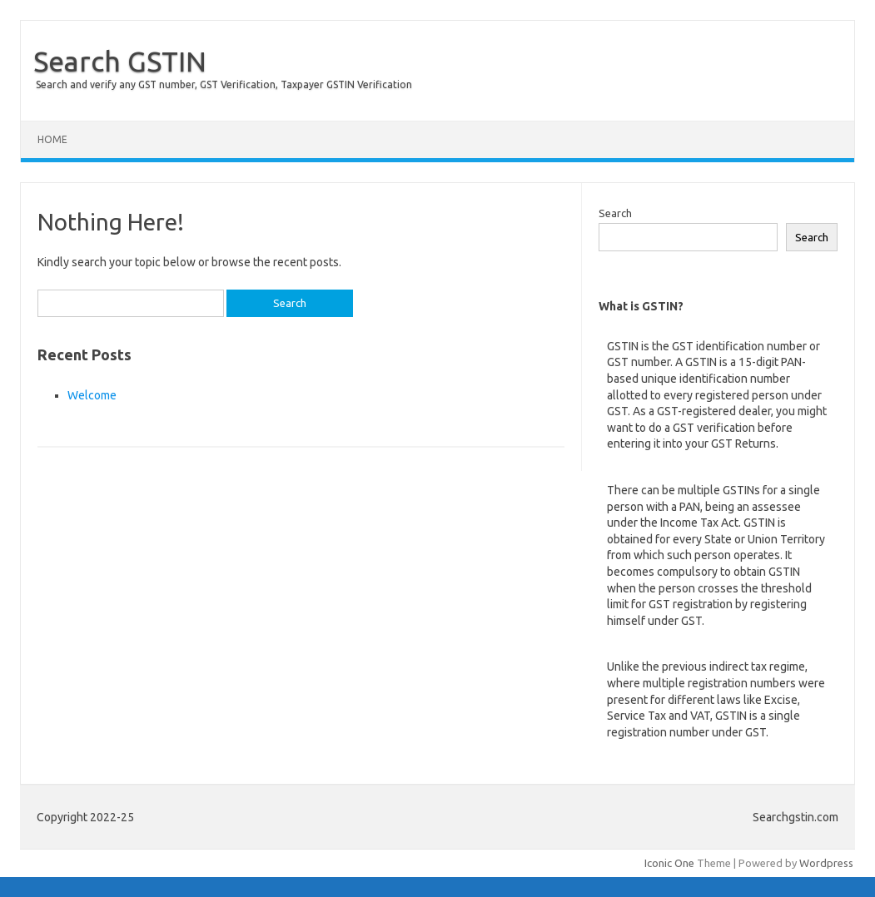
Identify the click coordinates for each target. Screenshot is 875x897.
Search (615, 213)
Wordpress (826, 863)
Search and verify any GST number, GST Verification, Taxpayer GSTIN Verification (224, 84)
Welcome (92, 395)
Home (52, 139)
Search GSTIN (119, 61)
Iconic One (669, 863)
